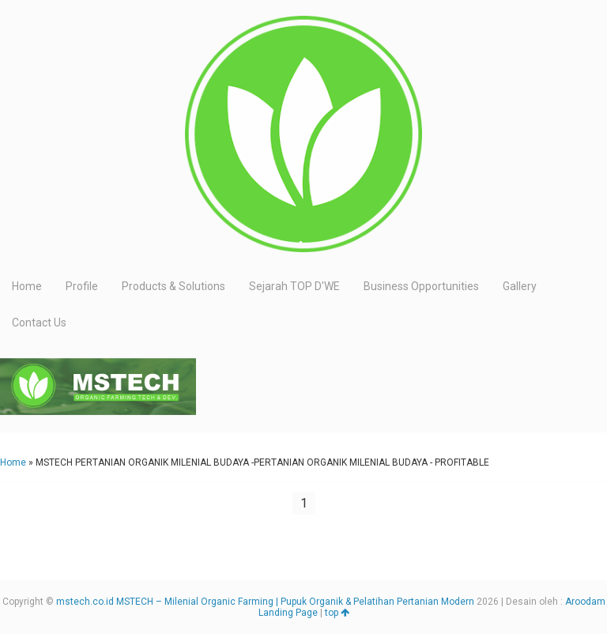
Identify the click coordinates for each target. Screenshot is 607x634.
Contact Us (39, 322)
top (337, 612)
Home (27, 286)
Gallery (520, 286)
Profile (82, 286)
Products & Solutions (173, 286)
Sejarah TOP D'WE (294, 286)
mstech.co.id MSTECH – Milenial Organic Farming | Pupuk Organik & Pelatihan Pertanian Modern (265, 601)
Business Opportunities (421, 286)
